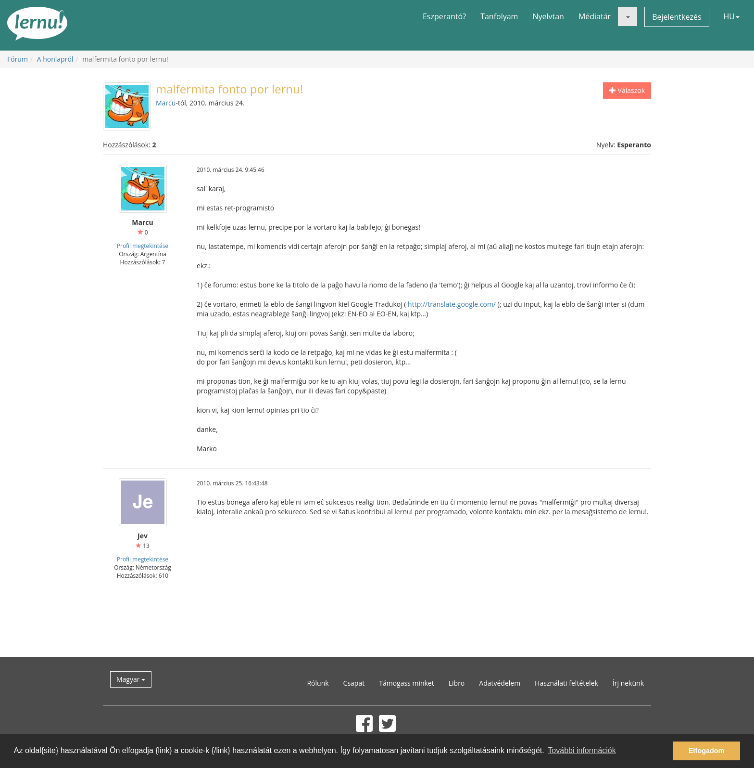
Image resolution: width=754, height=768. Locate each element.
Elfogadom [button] (706, 751)
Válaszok (627, 90)
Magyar (130, 679)
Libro (457, 683)
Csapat (354, 683)
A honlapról (55, 59)
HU (732, 16)
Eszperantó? (444, 16)
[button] (627, 16)
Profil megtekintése (142, 245)
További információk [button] (582, 750)
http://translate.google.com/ (452, 304)
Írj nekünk (628, 683)
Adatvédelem (499, 683)
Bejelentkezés (676, 17)
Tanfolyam (499, 16)
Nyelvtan (548, 16)
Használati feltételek (566, 683)
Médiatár (594, 16)
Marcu (166, 102)
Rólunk (317, 683)
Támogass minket (406, 683)
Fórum (17, 59)
